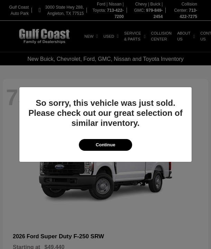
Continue (105, 144)
